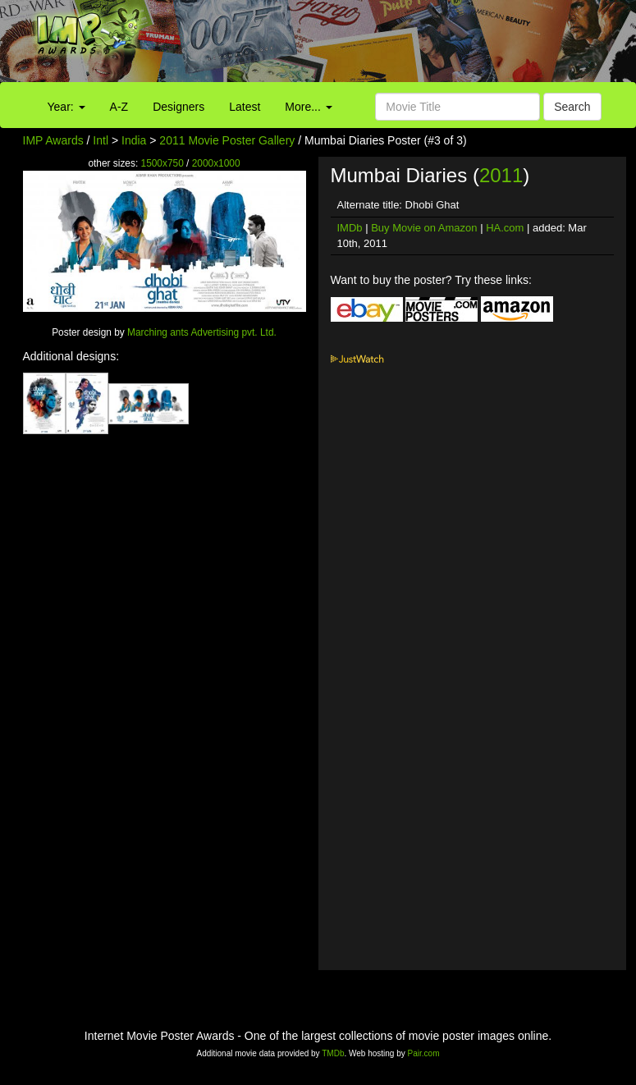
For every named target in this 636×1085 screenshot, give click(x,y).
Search (572, 106)
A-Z (119, 106)
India (133, 140)
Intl (100, 140)
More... (308, 106)
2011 (501, 175)
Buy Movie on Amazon (424, 228)
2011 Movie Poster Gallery (227, 140)
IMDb (350, 228)
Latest (244, 106)
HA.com (505, 228)
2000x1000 (216, 163)
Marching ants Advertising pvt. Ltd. (202, 332)
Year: (66, 106)
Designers (178, 106)
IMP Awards (53, 140)
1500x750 (162, 163)
